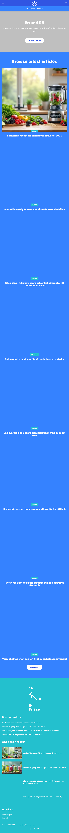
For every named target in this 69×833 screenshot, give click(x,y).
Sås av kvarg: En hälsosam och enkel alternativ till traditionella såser (34, 284)
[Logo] (34, 3)
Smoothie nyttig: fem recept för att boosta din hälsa (34, 209)
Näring (34, 131)
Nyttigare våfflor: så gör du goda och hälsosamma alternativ (34, 584)
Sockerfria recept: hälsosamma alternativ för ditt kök (34, 509)
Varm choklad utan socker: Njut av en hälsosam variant (34, 659)
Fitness (34, 354)
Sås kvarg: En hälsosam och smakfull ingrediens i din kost (34, 434)
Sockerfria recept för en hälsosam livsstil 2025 (34, 135)
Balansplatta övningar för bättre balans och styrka (34, 359)
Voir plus (34, 667)
